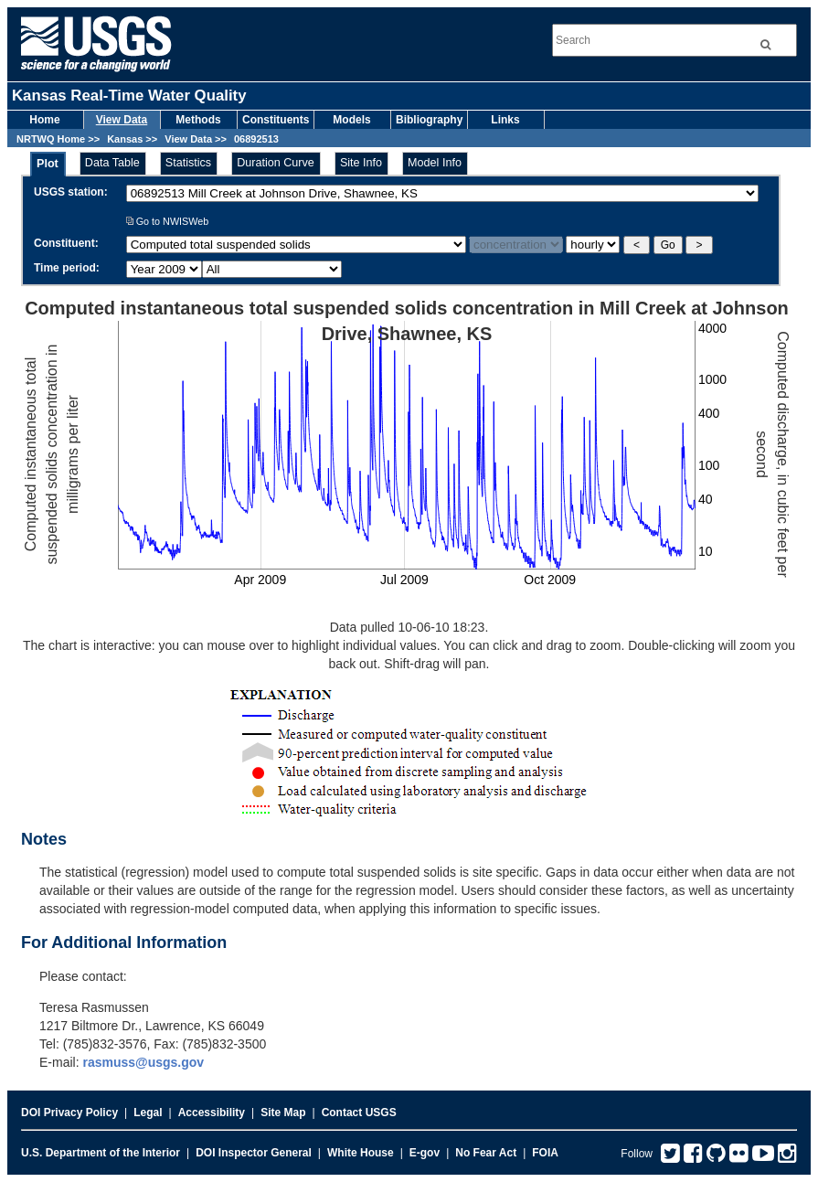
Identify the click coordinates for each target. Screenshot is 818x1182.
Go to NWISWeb (167, 221)
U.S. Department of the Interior (100, 1152)
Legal (147, 1112)
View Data (121, 119)
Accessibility (211, 1112)
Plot (47, 163)
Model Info (435, 162)
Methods (197, 119)
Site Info (361, 162)
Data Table (112, 162)
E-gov (424, 1152)
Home (44, 119)
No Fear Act (485, 1152)
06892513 (256, 138)
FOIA (545, 1152)
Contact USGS (359, 1112)
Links (505, 119)
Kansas (125, 138)
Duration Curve (275, 162)
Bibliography (429, 119)
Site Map (282, 1112)
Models (351, 119)
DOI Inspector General (254, 1152)
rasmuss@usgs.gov (143, 1062)
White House (360, 1152)
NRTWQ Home (50, 138)
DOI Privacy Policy (69, 1112)
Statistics (188, 162)
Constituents (275, 119)
